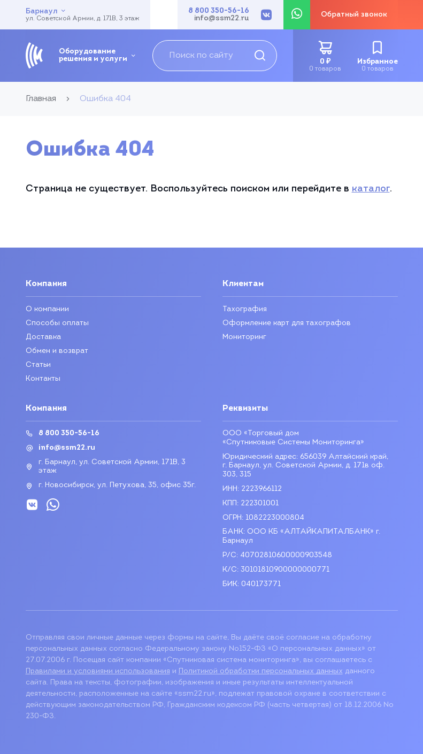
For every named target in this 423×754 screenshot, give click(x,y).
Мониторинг (244, 337)
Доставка (43, 337)
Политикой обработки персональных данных (261, 671)
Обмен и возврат (57, 351)
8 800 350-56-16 (218, 11)
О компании (47, 309)
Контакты (43, 379)
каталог (371, 189)
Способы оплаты (57, 323)
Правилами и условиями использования (98, 671)
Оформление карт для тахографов (286, 323)
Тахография (244, 309)
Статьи (38, 365)
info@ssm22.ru (221, 18)
